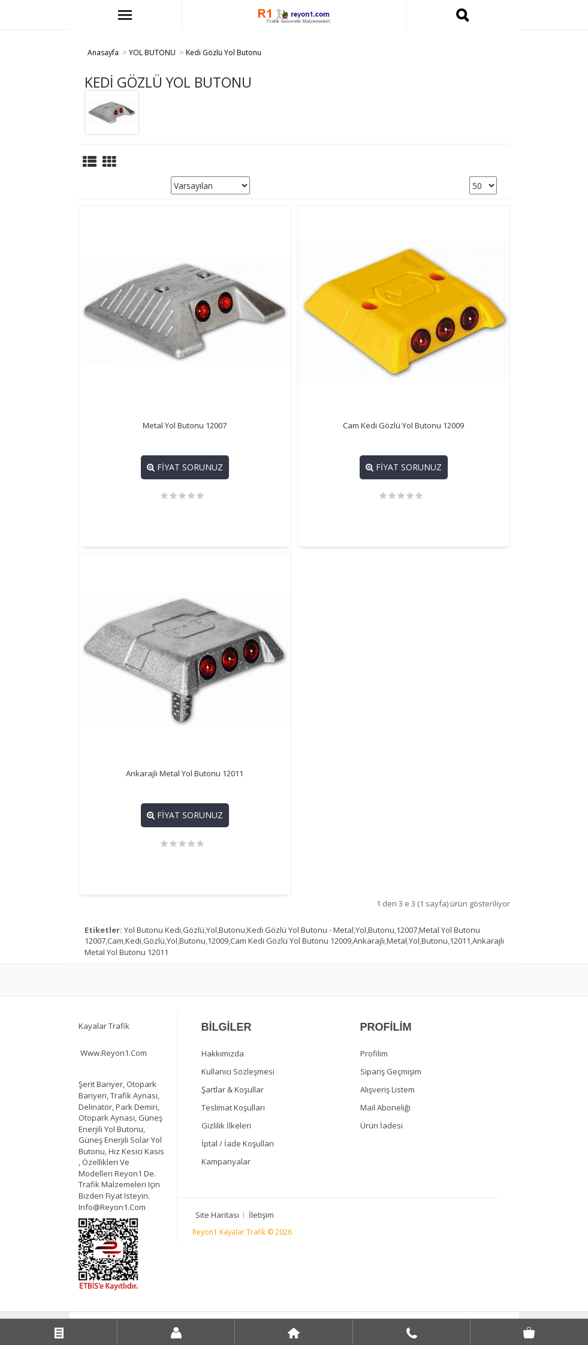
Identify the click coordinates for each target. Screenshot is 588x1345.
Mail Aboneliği (385, 1107)
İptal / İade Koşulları (237, 1143)
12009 (217, 940)
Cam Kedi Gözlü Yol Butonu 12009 (403, 425)
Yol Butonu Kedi (152, 929)
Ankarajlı (369, 940)
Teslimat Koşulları (233, 1107)
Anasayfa (103, 52)
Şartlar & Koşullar (232, 1089)
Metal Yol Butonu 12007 (185, 425)
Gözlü (193, 929)
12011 (460, 940)
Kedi (133, 940)
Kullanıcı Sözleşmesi (238, 1071)
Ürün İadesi (381, 1125)
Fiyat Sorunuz (185, 467)
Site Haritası (217, 1214)
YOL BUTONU (152, 52)
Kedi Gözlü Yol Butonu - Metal (300, 929)
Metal (397, 940)
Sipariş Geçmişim (390, 1071)
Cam (115, 940)
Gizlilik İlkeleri (226, 1125)
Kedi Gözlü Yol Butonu (223, 52)
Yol (211, 929)
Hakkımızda (222, 1053)
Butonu (232, 929)
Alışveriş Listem (387, 1089)
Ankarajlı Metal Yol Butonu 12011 (184, 773)
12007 (406, 929)
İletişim (261, 1214)
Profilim (374, 1053)
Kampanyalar (226, 1161)
